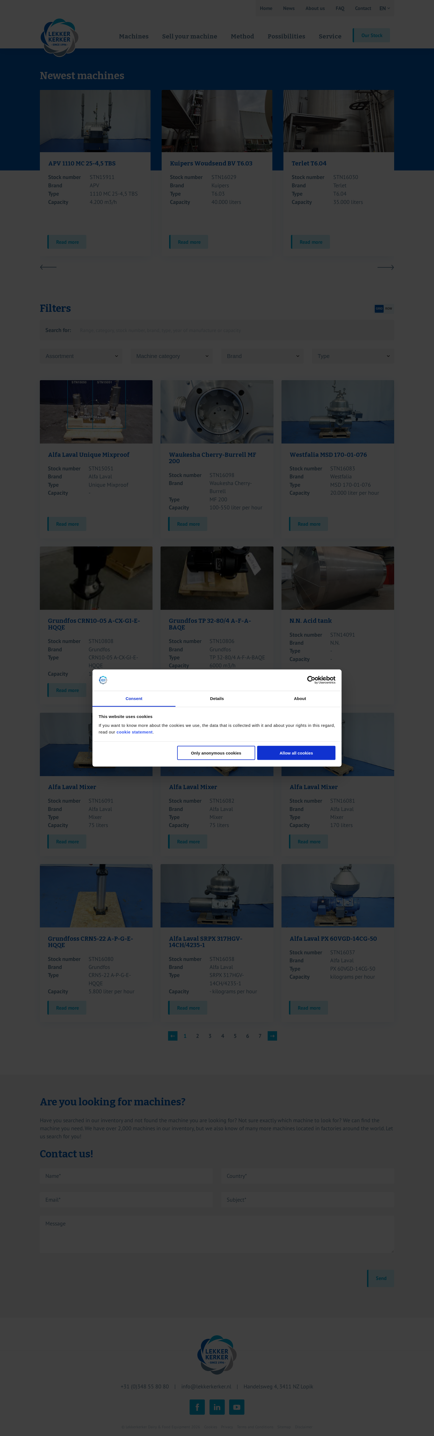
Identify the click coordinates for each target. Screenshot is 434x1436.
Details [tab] (217, 698)
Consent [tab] (134, 698)
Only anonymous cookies (216, 753)
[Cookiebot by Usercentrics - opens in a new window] (311, 680)
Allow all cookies (296, 753)
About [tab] (300, 698)
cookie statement (135, 731)
